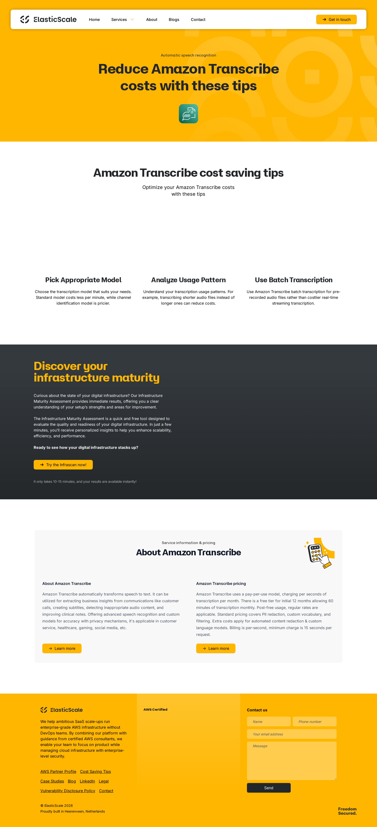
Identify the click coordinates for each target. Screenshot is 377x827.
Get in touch (336, 19)
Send (268, 787)
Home (94, 19)
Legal (104, 780)
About (151, 19)
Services (123, 19)
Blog (72, 780)
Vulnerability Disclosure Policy (67, 790)
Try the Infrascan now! (63, 464)
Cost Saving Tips (95, 771)
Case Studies (52, 780)
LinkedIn (87, 780)
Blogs (174, 19)
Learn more (62, 648)
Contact (198, 19)
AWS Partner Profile (58, 771)
